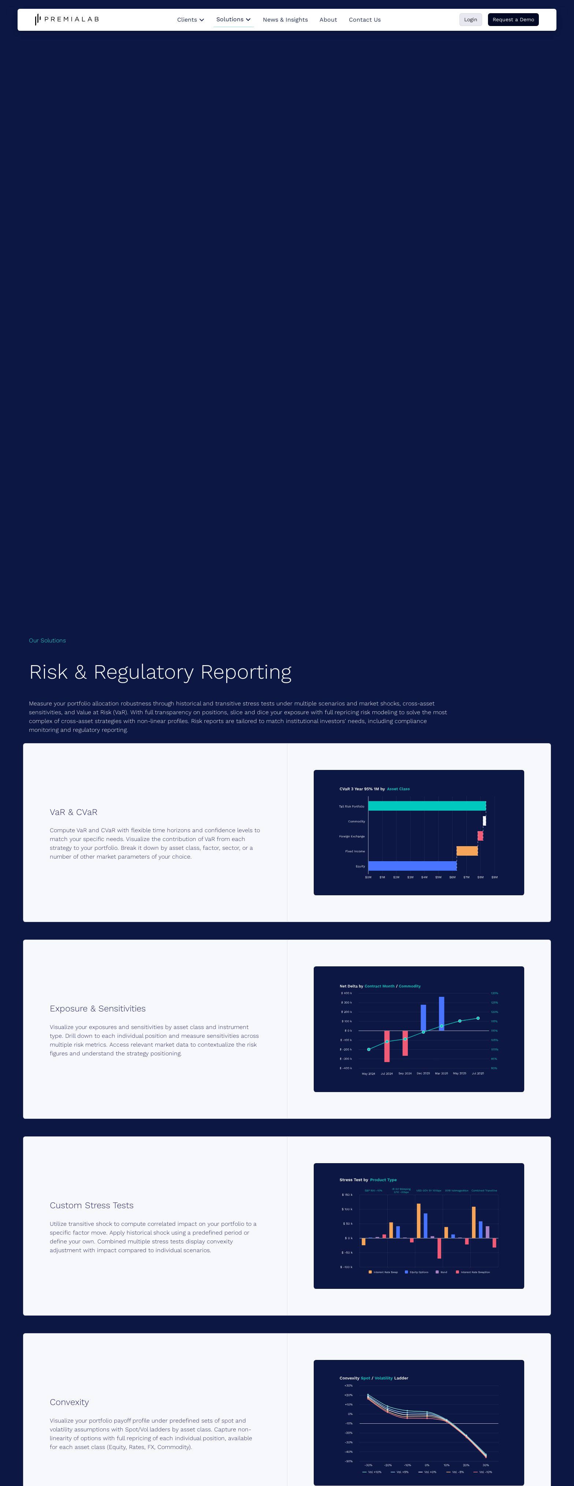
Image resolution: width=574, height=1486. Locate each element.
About (328, 19)
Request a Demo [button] (513, 19)
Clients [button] (191, 19)
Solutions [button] (233, 19)
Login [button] (470, 19)
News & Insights (285, 19)
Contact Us (365, 19)
